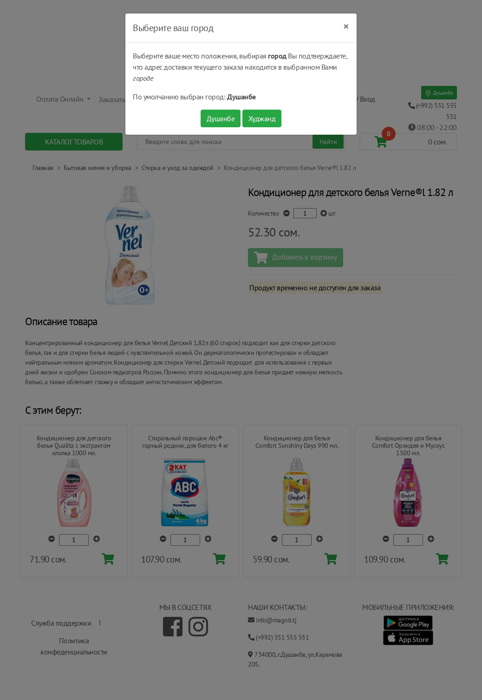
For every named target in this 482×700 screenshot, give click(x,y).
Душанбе (221, 118)
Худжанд (262, 118)
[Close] (346, 26)
